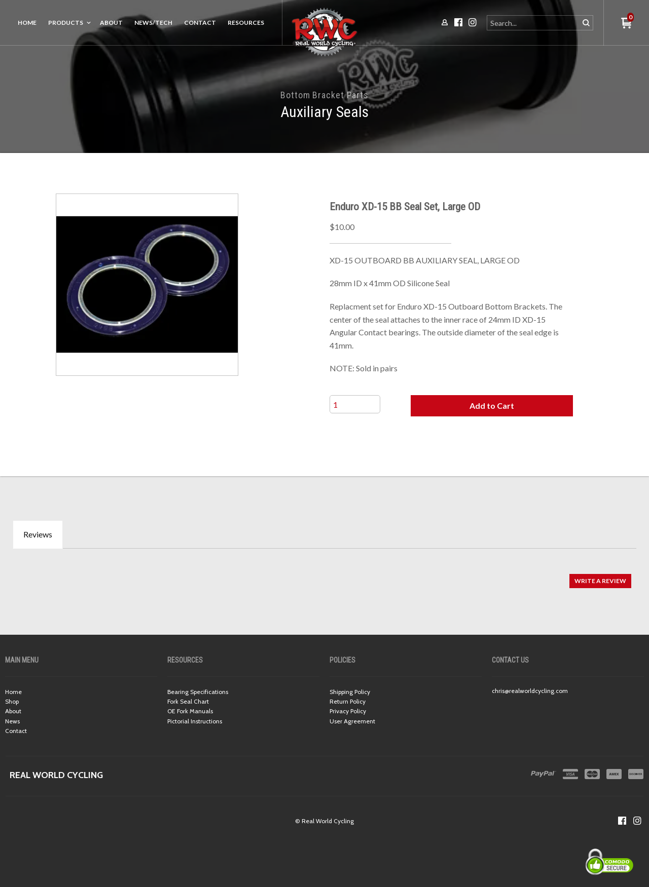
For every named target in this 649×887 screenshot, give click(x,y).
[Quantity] (355, 404)
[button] (492, 405)
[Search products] (533, 23)
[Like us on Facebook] (622, 821)
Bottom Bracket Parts (324, 95)
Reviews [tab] (37, 534)
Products (65, 22)
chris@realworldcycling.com (530, 691)
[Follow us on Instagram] (637, 821)
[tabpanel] (324, 575)
